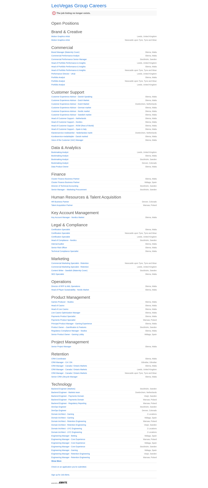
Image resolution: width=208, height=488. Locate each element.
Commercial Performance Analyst (65, 56)
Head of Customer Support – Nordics (66, 122)
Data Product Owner (59, 167)
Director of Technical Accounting (64, 186)
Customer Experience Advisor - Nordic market (70, 111)
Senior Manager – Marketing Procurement (69, 190)
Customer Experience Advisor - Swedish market (71, 115)
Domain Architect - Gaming (62, 414)
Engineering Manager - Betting (64, 436)
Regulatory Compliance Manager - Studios (69, 331)
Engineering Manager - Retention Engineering (70, 454)
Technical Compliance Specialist (64, 251)
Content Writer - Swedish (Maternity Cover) (69, 270)
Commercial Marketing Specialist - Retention (70, 263)
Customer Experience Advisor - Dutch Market (70, 100)
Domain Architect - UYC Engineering (66, 428)
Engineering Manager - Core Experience (68, 439)
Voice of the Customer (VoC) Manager (67, 140)
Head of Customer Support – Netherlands (68, 118)
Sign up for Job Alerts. (60, 475)
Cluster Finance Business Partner (65, 179)
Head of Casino (57, 305)
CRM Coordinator (58, 359)
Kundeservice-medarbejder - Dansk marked (69, 136)
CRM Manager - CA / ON (61, 362)
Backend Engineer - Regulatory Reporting (68, 403)
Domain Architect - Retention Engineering (68, 421)
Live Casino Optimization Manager (65, 313)
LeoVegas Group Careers (78, 5)
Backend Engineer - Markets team (65, 392)
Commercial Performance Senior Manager (69, 59)
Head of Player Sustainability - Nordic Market (70, 290)
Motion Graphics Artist (60, 36)
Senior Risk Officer (59, 247)
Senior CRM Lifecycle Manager (64, 377)
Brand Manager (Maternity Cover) (65, 52)
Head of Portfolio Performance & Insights (68, 63)
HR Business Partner (60, 202)
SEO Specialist (57, 274)
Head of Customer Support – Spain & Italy (69, 129)
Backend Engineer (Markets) (63, 389)
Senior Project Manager (61, 346)
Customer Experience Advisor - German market (71, 108)
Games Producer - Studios (62, 302)
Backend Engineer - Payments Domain (67, 396)
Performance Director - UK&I (63, 74)
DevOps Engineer (58, 407)
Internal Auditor (57, 244)
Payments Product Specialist (63, 316)
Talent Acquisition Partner (62, 205)
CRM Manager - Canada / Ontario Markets (69, 366)
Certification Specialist (60, 229)
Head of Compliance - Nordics (64, 240)
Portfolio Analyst (58, 77)
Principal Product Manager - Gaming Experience (71, 324)
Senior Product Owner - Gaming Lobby (67, 334)
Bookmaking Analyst (59, 152)
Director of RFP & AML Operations (65, 286)
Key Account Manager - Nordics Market (67, 217)
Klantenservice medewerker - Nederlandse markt (71, 133)
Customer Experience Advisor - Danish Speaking (71, 97)
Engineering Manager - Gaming (64, 450)
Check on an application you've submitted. (69, 467)
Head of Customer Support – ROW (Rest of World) (72, 126)
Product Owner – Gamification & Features (68, 327)
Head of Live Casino (59, 309)
